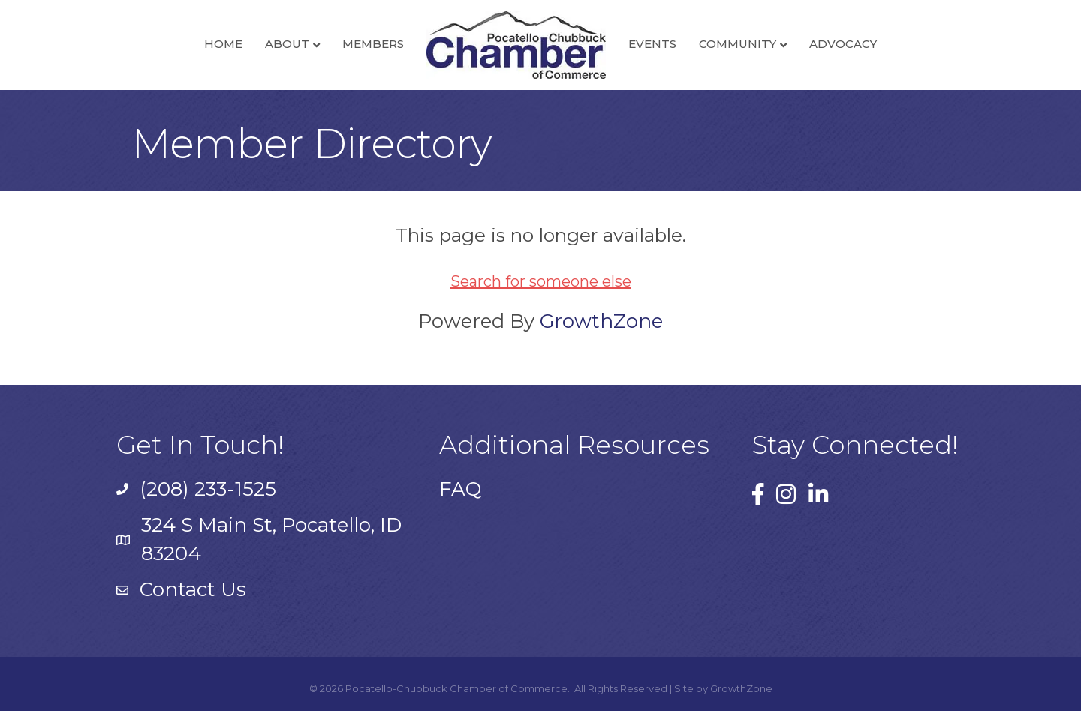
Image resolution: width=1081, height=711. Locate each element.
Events (652, 44)
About (287, 44)
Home (223, 44)
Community (737, 44)
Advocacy (843, 44)
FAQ (460, 489)
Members (373, 44)
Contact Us (193, 590)
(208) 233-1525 (208, 489)
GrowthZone (601, 321)
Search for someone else (540, 281)
